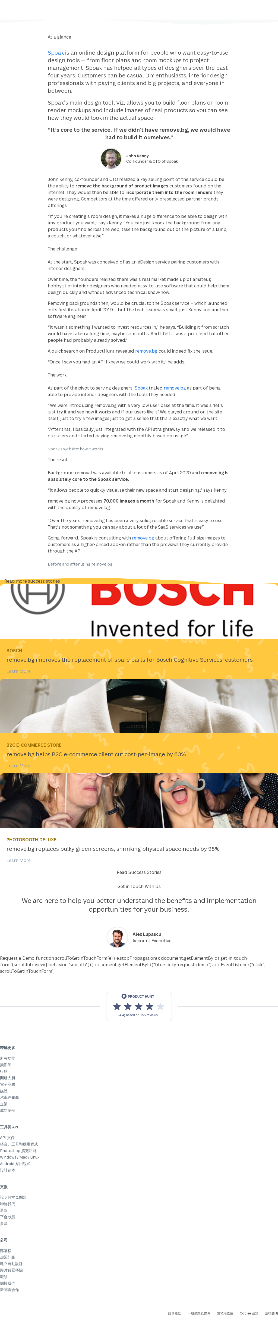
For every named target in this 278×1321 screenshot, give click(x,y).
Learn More (19, 671)
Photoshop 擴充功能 (18, 1150)
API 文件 (7, 1137)
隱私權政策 (225, 1313)
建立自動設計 (11, 1263)
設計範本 (7, 1170)
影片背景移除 (11, 1270)
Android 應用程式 (15, 1163)
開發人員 (7, 1077)
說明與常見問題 (13, 1197)
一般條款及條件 (199, 1313)
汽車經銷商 (9, 1097)
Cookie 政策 (249, 1313)
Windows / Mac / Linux (19, 1157)
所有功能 (7, 1058)
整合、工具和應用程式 (19, 1144)
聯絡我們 (7, 1203)
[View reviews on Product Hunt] (139, 1006)
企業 (4, 1103)
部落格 (5, 1250)
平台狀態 (7, 1216)
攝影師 (5, 1064)
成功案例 (7, 1110)
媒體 (4, 1090)
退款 (4, 1210)
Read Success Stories (139, 872)
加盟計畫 (7, 1257)
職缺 (4, 1276)
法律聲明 (271, 1313)
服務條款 (174, 1313)
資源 (4, 1223)
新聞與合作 (9, 1289)
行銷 (4, 1071)
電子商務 (7, 1084)
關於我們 (7, 1283)
